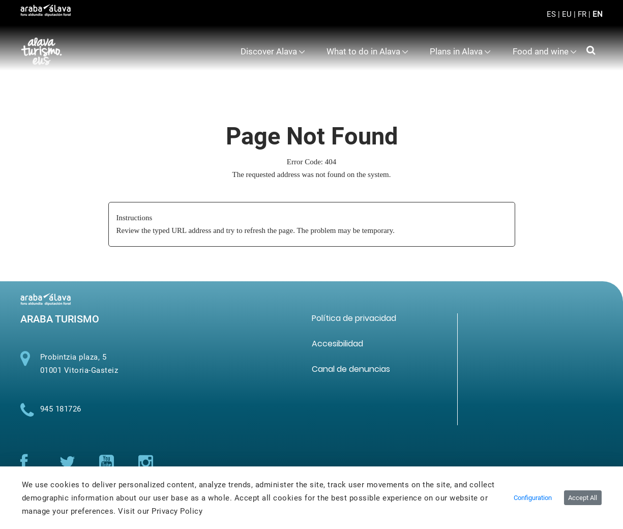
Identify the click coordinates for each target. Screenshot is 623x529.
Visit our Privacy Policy (160, 511)
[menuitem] (273, 51)
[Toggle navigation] (586, 20)
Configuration (533, 498)
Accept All (582, 498)
